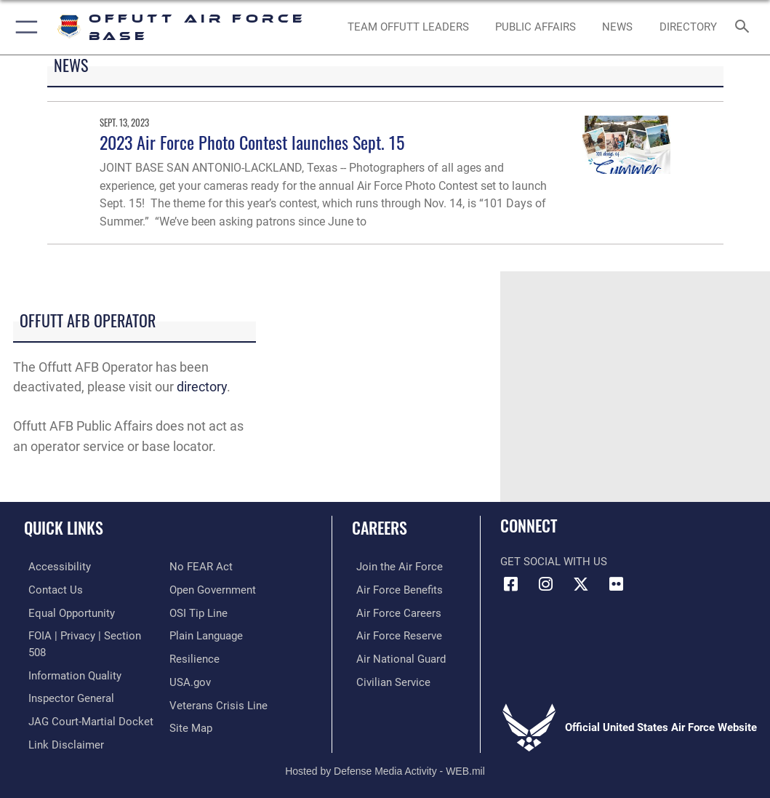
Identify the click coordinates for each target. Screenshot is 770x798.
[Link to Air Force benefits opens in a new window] (395, 589)
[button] (23, 27)
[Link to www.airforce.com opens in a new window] (395, 566)
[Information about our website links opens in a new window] (62, 739)
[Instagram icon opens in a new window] (546, 584)
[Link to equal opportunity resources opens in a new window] (67, 611)
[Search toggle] (745, 27)
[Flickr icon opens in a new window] (616, 584)
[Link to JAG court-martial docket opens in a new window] (86, 717)
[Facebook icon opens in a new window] (511, 584)
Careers (379, 527)
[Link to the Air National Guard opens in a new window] (396, 656)
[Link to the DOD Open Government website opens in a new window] (212, 589)
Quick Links (63, 527)
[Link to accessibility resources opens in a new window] (55, 566)
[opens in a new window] (687, 27)
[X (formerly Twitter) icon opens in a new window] (581, 584)
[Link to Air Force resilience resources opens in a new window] (194, 656)
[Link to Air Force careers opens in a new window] (394, 611)
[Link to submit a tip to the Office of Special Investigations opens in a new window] (198, 611)
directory (202, 386)
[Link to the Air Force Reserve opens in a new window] (395, 634)
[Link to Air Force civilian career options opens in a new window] (389, 679)
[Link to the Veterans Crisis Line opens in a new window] (218, 701)
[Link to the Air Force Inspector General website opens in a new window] (67, 695)
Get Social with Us (553, 562)
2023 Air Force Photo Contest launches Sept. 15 (252, 142)
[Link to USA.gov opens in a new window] (190, 679)
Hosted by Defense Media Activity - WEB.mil (385, 766)
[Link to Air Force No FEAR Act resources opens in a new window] (201, 566)
